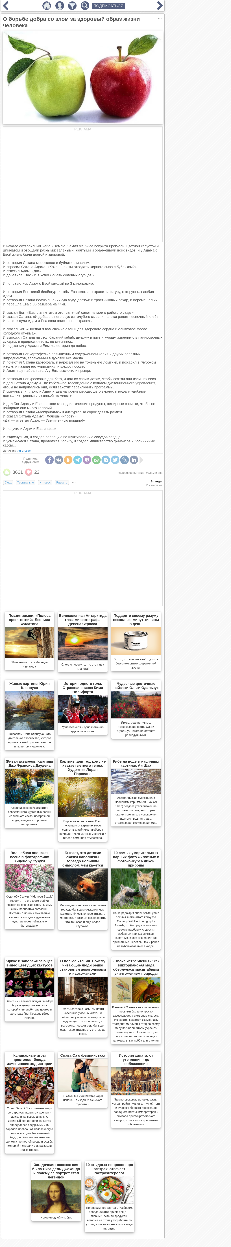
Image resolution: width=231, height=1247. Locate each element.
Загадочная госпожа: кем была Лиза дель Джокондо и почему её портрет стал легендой (56, 1171)
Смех (8, 482)
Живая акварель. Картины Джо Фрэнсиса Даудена (29, 763)
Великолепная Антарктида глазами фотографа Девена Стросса (83, 620)
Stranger (156, 481)
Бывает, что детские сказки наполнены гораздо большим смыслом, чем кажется (82, 859)
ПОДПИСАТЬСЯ (108, 6)
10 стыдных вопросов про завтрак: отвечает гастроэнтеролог (109, 1169)
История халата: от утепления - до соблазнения (136, 1059)
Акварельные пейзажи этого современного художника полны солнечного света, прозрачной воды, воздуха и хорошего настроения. (29, 816)
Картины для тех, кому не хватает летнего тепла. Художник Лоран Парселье (83, 767)
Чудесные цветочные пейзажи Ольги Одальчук (136, 686)
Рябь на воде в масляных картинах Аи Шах (136, 763)
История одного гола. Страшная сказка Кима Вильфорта (83, 688)
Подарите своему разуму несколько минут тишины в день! (136, 620)
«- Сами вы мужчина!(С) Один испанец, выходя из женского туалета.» (83, 1100)
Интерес (45, 482)
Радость (61, 482)
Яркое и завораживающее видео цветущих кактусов (29, 963)
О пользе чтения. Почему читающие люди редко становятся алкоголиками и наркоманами (83, 967)
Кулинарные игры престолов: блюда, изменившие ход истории (29, 1059)
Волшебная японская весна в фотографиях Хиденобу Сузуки (29, 857)
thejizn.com (24, 450)
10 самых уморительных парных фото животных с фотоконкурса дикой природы (136, 859)
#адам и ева (154, 472)
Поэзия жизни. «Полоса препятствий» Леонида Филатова (29, 620)
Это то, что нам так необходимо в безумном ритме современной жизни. (136, 663)
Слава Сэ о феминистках (82, 1055)
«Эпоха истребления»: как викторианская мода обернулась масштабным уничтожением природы (136, 967)
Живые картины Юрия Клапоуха (29, 686)
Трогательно (25, 482)
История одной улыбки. (56, 1217)
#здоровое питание (131, 472)
